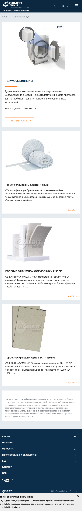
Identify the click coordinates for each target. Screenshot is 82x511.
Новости (7, 442)
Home (4, 17)
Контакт (7, 467)
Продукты (41, 449)
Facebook (12, 480)
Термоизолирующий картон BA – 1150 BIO (30, 358)
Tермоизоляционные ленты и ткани (27, 185)
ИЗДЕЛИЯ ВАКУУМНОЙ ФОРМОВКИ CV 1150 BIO (34, 271)
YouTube (5, 480)
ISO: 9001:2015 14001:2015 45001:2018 (16, 10)
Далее (71, 210)
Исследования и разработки (41, 455)
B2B (4, 473)
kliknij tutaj (15, 507)
